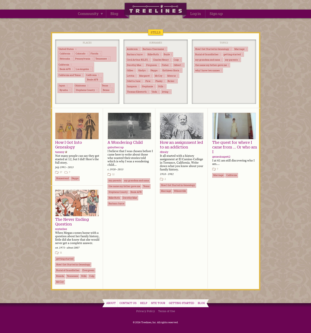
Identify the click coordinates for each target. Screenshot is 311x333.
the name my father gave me (212, 65)
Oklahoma (81, 85)
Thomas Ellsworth (138, 91)
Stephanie (148, 86)
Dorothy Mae (135, 65)
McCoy (160, 75)
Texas (106, 85)
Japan (63, 85)
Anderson (133, 49)
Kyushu (65, 90)
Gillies (131, 70)
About (111, 302)
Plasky (160, 81)
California (66, 53)
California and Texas (71, 75)
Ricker (172, 81)
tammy (59, 151)
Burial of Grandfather (208, 54)
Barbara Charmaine (154, 49)
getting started (233, 54)
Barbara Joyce (136, 54)
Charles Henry (162, 59)
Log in (195, 14)
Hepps (155, 70)
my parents (232, 59)
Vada (155, 91)
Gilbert (178, 65)
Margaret (145, 75)
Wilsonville (180, 191)
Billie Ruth (154, 54)
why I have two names (208, 70)
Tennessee (102, 58)
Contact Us (127, 302)
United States (67, 49)
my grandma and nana (208, 59)
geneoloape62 (221, 156)
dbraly (164, 151)
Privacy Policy (145, 311)
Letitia (131, 75)
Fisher (166, 65)
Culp (177, 59)
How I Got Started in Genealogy (213, 49)
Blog (114, 14)
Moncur (172, 75)
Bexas (107, 90)
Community (90, 14)
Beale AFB (66, 69)
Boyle (168, 54)
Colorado (82, 53)
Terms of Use (166, 311)
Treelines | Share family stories (155, 9)
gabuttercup (115, 147)
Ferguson (152, 65)
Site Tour (158, 302)
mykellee (61, 228)
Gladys (143, 70)
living (166, 91)
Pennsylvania (84, 58)
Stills (161, 86)
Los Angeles (84, 69)
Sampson (133, 86)
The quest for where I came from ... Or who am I (234, 147)
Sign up (216, 14)
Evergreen (88, 270)
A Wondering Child (125, 142)
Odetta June (135, 81)
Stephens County (86, 90)
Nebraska (66, 58)
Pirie (149, 81)
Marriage (240, 49)
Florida (95, 53)
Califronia (92, 75)
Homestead (62, 178)
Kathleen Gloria (171, 70)
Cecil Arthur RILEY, (138, 59)
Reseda (60, 276)
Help (143, 302)
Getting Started (181, 302)
